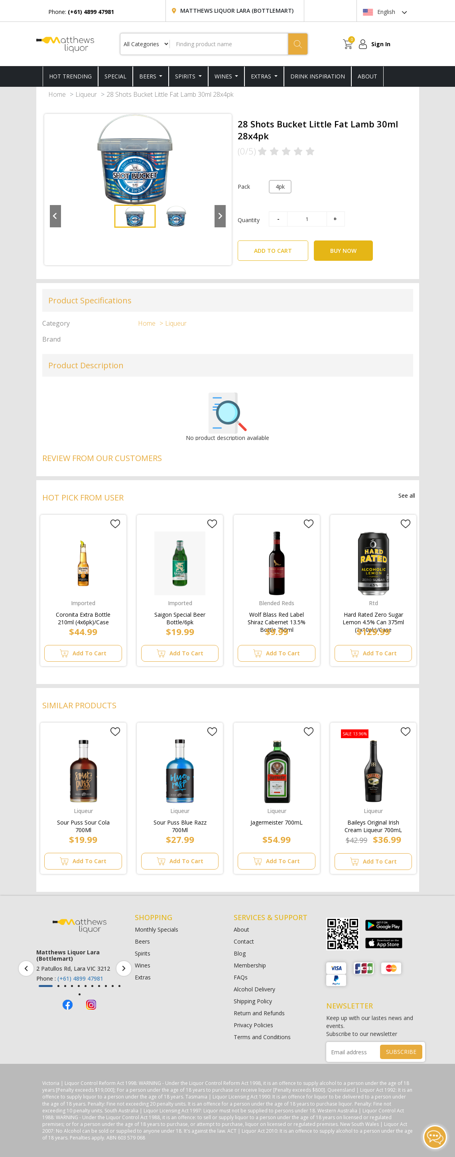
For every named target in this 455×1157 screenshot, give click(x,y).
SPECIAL (115, 76)
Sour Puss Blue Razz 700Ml (180, 825)
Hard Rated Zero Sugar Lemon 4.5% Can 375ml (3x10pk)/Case (373, 617)
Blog (240, 953)
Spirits (186, 76)
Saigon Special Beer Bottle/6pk (179, 617)
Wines (224, 76)
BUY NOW (343, 250)
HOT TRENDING (70, 76)
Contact (244, 941)
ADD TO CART (281, 247)
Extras (262, 76)
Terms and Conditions (262, 1037)
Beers (148, 76)
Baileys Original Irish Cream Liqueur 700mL (373, 825)
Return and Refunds (259, 1013)
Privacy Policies (253, 1025)
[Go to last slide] (55, 216)
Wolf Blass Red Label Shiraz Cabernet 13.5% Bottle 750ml (276, 617)
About (241, 929)
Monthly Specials (156, 929)
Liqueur (86, 94)
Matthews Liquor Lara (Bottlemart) (236, 10)
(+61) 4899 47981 (80, 978)
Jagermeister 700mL (276, 822)
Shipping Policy (253, 1001)
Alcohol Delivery (254, 989)
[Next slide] (220, 216)
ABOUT (367, 76)
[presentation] (26, 968)
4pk (280, 186)
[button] (135, 216)
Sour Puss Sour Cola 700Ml (83, 825)
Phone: (81, 12)
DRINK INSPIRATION (317, 76)
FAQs (241, 977)
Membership (250, 965)
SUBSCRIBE (401, 1051)
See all (406, 495)
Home (57, 94)
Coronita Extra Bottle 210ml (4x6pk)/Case (83, 617)
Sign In (380, 44)
